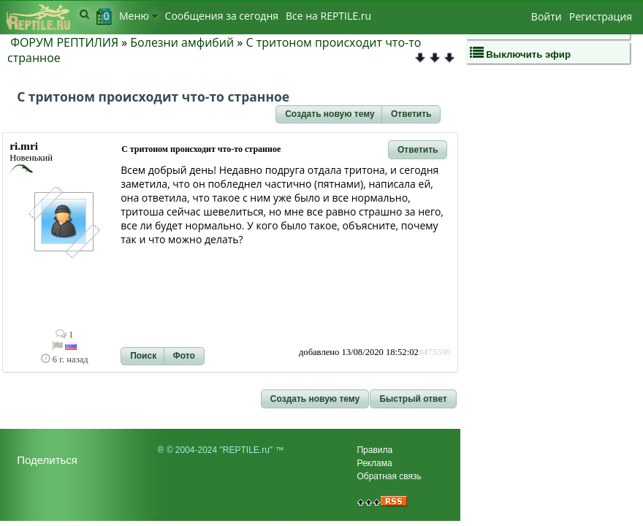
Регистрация (600, 16)
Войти (546, 16)
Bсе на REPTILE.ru (328, 16)
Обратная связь (389, 476)
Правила (374, 450)
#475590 (435, 352)
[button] (329, 114)
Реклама (374, 463)
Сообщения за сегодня (221, 16)
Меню (138, 16)
